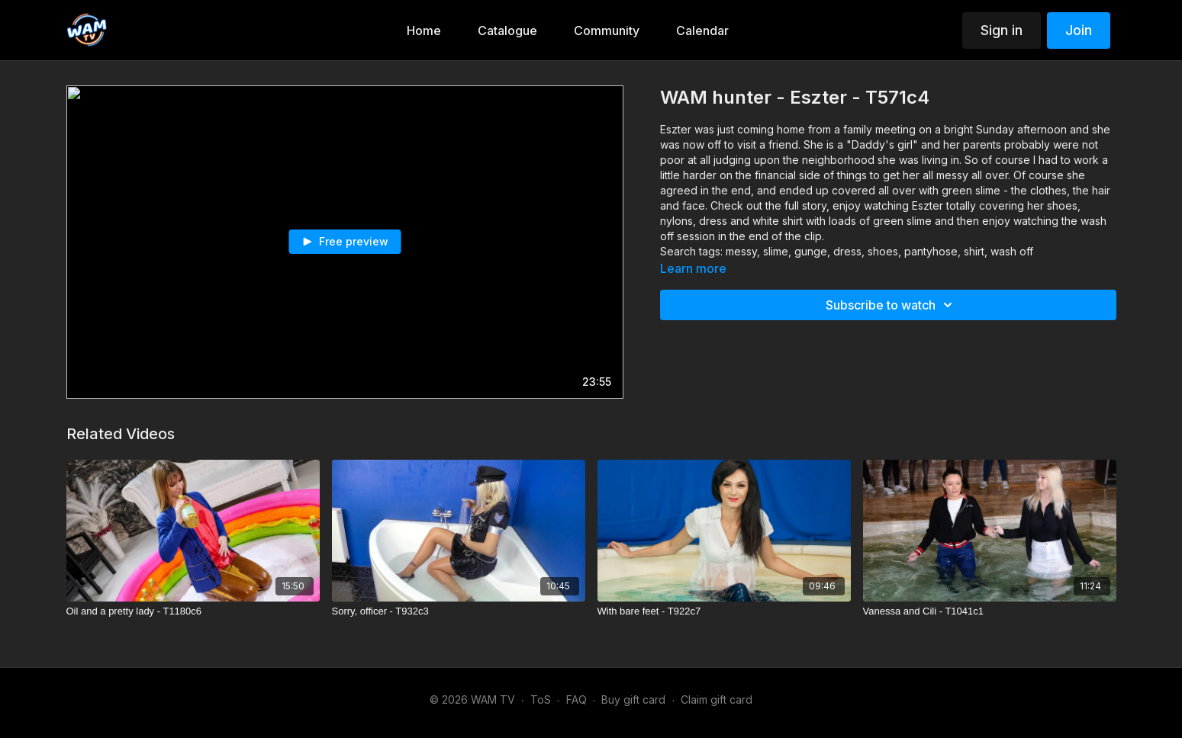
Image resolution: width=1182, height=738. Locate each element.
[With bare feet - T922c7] (724, 611)
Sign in (1002, 30)
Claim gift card (716, 699)
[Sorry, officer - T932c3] (458, 611)
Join (1078, 30)
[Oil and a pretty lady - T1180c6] (193, 611)
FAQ (576, 699)
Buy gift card (633, 699)
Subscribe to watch (891, 305)
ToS (540, 699)
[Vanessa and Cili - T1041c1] (989, 611)
